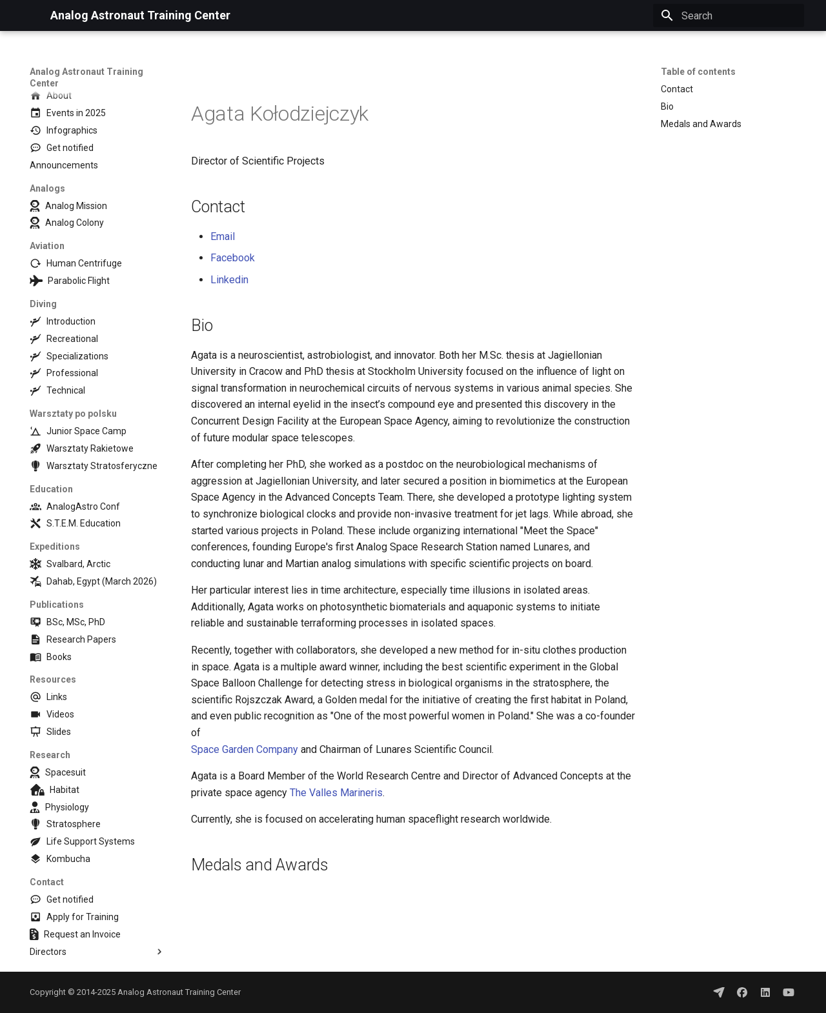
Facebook (232, 258)
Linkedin (229, 280)
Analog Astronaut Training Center (86, 77)
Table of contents (698, 71)
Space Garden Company (244, 749)
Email (222, 236)
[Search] (728, 15)
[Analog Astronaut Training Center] (30, 15)
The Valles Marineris (336, 793)
